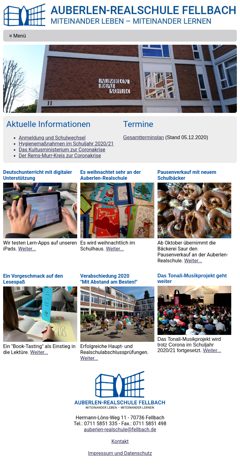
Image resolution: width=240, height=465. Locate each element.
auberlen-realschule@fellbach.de (120, 429)
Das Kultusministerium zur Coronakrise (62, 150)
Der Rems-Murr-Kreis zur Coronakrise (60, 156)
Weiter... (27, 249)
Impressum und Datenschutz (120, 453)
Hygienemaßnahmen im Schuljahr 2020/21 (66, 144)
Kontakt (119, 441)
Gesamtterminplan (143, 137)
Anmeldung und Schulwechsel (52, 138)
